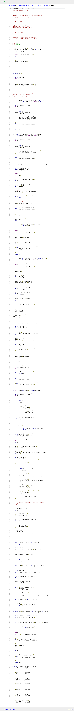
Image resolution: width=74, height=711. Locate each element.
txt (69, 709)
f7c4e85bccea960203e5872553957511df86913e (30, 5)
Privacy (10, 709)
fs (44, 5)
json (72, 709)
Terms (13, 709)
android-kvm (12, 5)
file (32, 8)
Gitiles (7, 709)
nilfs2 (47, 5)
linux (17, 5)
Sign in (71, 1)
